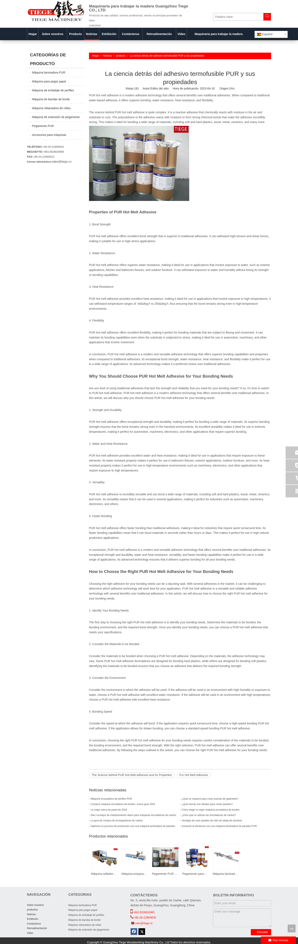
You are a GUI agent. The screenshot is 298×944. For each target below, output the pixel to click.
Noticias (31, 914)
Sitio (232, 88)
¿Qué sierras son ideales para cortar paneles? (207, 804)
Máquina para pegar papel (49, 81)
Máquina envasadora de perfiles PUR (111, 798)
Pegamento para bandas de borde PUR (195, 873)
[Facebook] (134, 931)
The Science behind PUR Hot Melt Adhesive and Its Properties (132, 775)
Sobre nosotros (35, 905)
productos (32, 909)
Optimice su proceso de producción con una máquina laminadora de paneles (133, 826)
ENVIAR (262, 932)
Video (30, 933)
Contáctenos (34, 923)
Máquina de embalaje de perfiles (53, 90)
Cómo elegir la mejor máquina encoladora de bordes (211, 809)
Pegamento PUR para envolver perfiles (165, 873)
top (292, 928)
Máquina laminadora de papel (226, 873)
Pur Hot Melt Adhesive (193, 775)
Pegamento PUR (43, 126)
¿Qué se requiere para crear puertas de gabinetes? (210, 798)
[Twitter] (141, 931)
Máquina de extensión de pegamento (56, 117)
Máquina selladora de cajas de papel (104, 873)
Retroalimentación (37, 928)
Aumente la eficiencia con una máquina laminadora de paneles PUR (219, 826)
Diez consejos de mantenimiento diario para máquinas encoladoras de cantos (133, 815)
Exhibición (32, 918)
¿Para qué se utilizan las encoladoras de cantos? (209, 815)
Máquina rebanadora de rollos (51, 108)
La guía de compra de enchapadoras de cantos (117, 820)
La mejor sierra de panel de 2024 (109, 809)
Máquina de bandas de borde (51, 99)
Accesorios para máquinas (49, 135)
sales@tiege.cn (62, 161)
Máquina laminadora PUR (48, 72)
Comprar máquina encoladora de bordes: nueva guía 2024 (123, 804)
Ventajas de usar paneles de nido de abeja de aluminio (212, 820)
